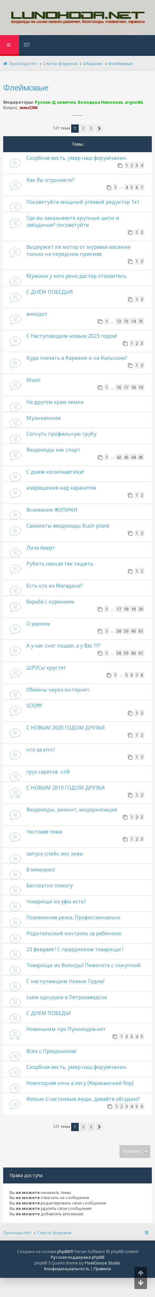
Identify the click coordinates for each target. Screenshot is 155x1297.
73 (126, 321)
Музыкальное (43, 417)
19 (140, 387)
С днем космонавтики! (55, 471)
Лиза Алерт (40, 547)
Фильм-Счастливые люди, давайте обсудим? (83, 1098)
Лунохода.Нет (17, 1232)
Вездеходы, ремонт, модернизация (71, 809)
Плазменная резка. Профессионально (73, 917)
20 (140, 609)
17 (126, 387)
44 (133, 457)
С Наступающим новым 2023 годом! (71, 335)
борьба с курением (50, 601)
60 (133, 631)
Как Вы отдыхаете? (50, 179)
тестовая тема (44, 831)
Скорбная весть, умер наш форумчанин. (76, 157)
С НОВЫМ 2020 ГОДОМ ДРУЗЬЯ (65, 727)
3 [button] (91, 128)
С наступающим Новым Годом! (65, 981)
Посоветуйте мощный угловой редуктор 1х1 (83, 201)
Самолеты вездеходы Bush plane (68, 525)
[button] (99, 128)
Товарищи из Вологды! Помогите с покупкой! (83, 965)
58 (119, 631)
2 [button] (83, 128)
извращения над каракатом (61, 487)
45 (140, 457)
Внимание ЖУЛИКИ (52, 509)
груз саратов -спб (48, 771)
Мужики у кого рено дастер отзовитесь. (76, 275)
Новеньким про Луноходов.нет (66, 1029)
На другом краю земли (55, 401)
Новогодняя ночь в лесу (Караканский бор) (80, 1082)
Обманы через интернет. (58, 689)
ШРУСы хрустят (46, 667)
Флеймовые (25, 87)
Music (33, 379)
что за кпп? (40, 749)
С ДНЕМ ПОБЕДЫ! (48, 1013)
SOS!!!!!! (34, 705)
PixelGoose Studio (102, 1263)
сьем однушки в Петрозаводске (66, 997)
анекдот (36, 313)
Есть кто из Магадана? (54, 585)
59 (126, 631)
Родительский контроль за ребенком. (74, 933)
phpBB (63, 1251)
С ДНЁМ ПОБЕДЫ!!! (49, 291)
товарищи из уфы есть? (56, 901)
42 (119, 457)
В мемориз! (40, 869)
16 (119, 387)
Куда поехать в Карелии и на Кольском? (76, 357)
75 (140, 321)
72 (119, 321)
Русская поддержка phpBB (77, 1257)
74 (133, 321)
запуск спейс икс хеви (54, 853)
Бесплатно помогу (49, 885)
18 (133, 387)
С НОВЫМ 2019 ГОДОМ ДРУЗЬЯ (65, 787)
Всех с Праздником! (51, 1051)
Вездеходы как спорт (53, 449)
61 (140, 631)
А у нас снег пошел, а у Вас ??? (63, 645)
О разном (38, 623)
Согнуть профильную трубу (61, 433)
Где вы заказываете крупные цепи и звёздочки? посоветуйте (72, 221)
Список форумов (54, 1232)
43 (126, 457)
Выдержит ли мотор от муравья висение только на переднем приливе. (78, 250)
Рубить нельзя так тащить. (60, 563)
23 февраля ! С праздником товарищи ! (74, 949)
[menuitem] (27, 45)
